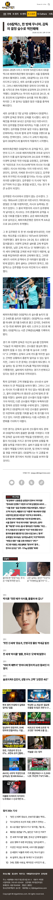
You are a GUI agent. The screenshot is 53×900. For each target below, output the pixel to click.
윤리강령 (44, 874)
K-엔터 (23, 14)
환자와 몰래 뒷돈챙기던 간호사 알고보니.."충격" (24, 533)
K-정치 (15, 14)
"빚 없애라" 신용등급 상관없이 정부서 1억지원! (24, 500)
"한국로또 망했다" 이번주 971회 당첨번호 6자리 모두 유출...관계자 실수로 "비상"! (26, 504)
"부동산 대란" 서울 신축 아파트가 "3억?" (22, 541)
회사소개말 (6, 874)
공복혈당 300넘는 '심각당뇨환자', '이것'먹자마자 (25, 537)
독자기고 (22, 874)
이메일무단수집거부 (33, 874)
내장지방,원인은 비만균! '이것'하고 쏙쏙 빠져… (24, 515)
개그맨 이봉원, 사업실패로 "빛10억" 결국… (23, 544)
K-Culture (42, 14)
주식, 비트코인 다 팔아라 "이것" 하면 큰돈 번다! (24, 530)
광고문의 (15, 874)
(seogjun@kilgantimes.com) (40, 473)
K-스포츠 (31, 14)
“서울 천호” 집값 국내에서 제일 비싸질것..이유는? (26, 508)
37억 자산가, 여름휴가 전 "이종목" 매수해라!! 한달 (26, 511)
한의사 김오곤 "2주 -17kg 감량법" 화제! (22, 548)
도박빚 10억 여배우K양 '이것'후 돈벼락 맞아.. (23, 519)
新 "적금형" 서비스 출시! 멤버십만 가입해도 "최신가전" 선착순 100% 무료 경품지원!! (26, 526)
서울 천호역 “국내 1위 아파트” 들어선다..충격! (24, 522)
